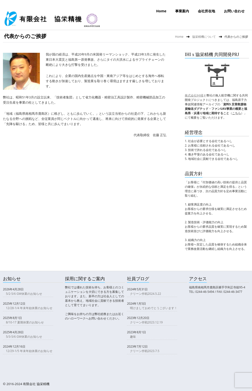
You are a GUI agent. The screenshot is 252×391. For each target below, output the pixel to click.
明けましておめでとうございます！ (153, 308)
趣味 (133, 337)
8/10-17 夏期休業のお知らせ (25, 322)
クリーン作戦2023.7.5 (144, 351)
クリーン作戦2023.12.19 (146, 322)
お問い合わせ (234, 11)
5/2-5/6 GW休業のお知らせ (24, 294)
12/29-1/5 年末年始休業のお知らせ (29, 351)
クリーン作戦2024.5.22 (145, 294)
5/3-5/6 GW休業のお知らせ (24, 337)
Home (161, 11)
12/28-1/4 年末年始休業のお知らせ (29, 308)
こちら (236, 113)
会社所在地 (206, 11)
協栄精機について (204, 37)
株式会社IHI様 (194, 95)
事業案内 (182, 11)
